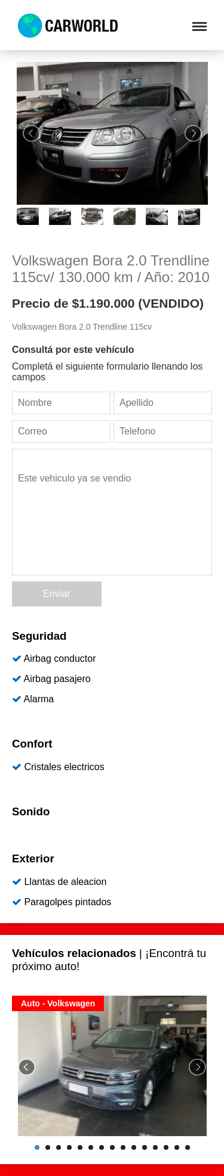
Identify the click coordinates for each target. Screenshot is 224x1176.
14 (176, 1147)
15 (187, 1147)
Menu (198, 20)
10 (133, 1147)
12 (155, 1147)
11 (144, 1147)
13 (166, 1147)
